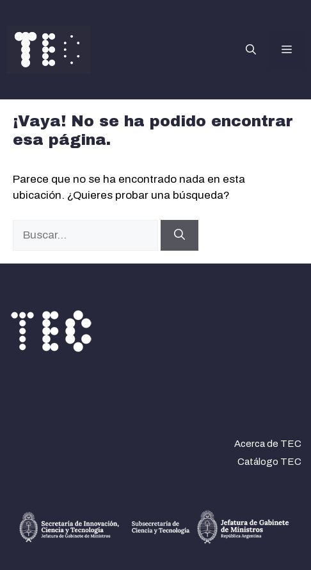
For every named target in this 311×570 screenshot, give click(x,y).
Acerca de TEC (267, 444)
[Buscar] (179, 235)
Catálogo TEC (269, 462)
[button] (251, 50)
